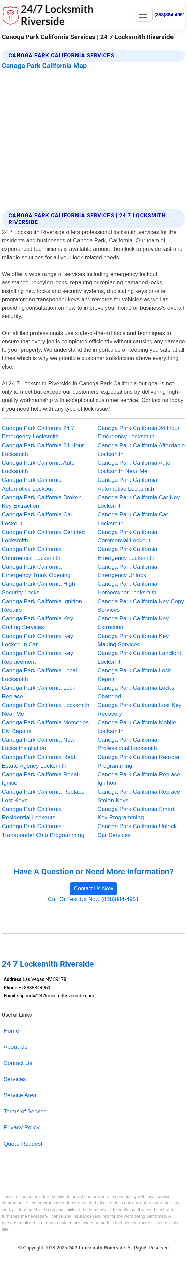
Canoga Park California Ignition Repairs (42, 605)
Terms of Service (25, 1111)
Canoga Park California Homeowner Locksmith (127, 588)
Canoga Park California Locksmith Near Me (45, 709)
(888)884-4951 (170, 14)
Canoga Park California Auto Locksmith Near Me (134, 467)
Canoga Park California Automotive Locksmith (127, 484)
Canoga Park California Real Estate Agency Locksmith (38, 761)
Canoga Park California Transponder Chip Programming (43, 830)
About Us (16, 1046)
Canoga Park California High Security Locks (38, 588)
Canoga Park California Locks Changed (136, 692)
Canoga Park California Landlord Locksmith (140, 657)
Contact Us (18, 1063)
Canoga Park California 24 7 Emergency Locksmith (38, 432)
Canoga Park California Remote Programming (138, 761)
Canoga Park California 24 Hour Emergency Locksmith (139, 432)
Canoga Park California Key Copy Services (141, 605)
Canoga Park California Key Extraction (133, 622)
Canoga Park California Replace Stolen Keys (139, 796)
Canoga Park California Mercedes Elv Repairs (45, 726)
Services (15, 1079)
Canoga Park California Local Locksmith (39, 675)
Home (11, 1030)
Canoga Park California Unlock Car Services (137, 830)
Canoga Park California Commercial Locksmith (32, 553)
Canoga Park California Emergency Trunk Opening (36, 571)
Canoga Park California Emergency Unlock (127, 571)
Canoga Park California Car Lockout (37, 519)
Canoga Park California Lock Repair (134, 675)
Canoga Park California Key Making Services (133, 640)
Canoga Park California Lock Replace (38, 692)
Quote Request (23, 1143)
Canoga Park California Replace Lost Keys (43, 796)
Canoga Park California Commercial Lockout (127, 536)
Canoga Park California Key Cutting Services (37, 622)
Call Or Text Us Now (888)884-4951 (93, 899)
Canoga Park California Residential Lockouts (32, 813)
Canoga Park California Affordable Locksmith (141, 449)
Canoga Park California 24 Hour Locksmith (43, 449)
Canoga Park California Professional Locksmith (127, 744)
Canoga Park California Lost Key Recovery (140, 709)
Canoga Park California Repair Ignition (41, 778)
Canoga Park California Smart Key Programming (136, 813)
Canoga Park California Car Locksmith (133, 519)
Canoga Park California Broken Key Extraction (42, 501)
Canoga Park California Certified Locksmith (43, 536)
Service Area (20, 1095)
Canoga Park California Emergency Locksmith (127, 553)
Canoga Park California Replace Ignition (139, 778)
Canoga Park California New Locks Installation (38, 744)
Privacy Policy (22, 1127)
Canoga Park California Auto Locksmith (38, 467)
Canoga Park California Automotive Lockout (32, 484)
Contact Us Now (93, 888)
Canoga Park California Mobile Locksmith (137, 726)
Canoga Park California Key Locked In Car (37, 640)
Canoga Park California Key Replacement (37, 657)
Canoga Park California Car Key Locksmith (139, 501)
